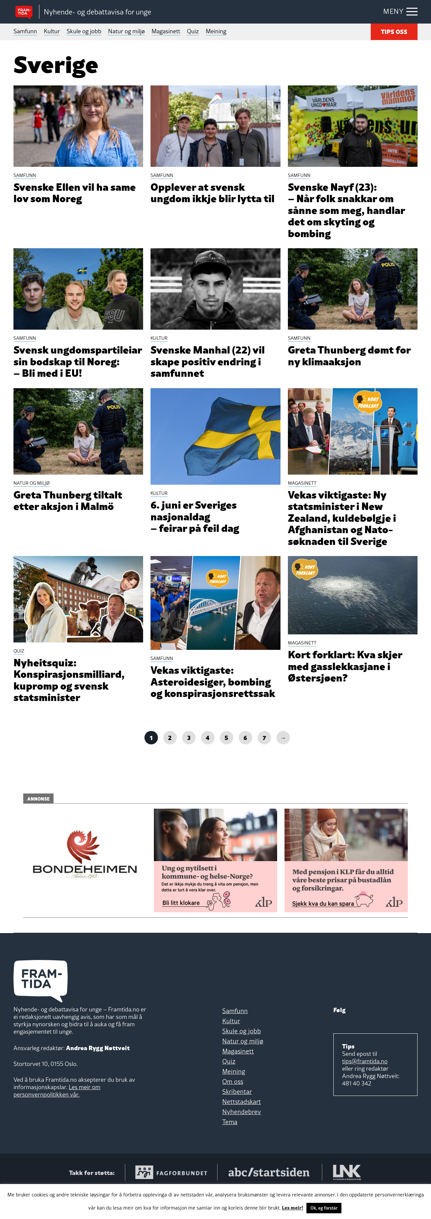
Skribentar (237, 1119)
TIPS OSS (394, 31)
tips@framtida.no (365, 1089)
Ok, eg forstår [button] (323, 1208)
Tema (229, 1150)
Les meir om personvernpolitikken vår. (56, 1119)
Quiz (193, 31)
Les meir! (292, 1207)
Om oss (232, 1109)
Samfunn (25, 31)
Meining (216, 31)
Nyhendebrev (241, 1140)
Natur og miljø (126, 31)
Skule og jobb (84, 31)
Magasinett (166, 31)
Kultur (52, 31)
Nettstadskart (241, 1129)
